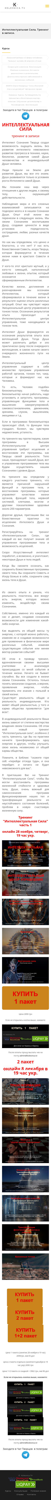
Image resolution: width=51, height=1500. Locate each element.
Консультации (20, 1491)
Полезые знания (38, 1491)
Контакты (31, 1494)
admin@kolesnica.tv (28, 1055)
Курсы (8, 1491)
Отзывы (20, 1494)
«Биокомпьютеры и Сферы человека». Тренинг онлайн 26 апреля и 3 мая (24, 59)
